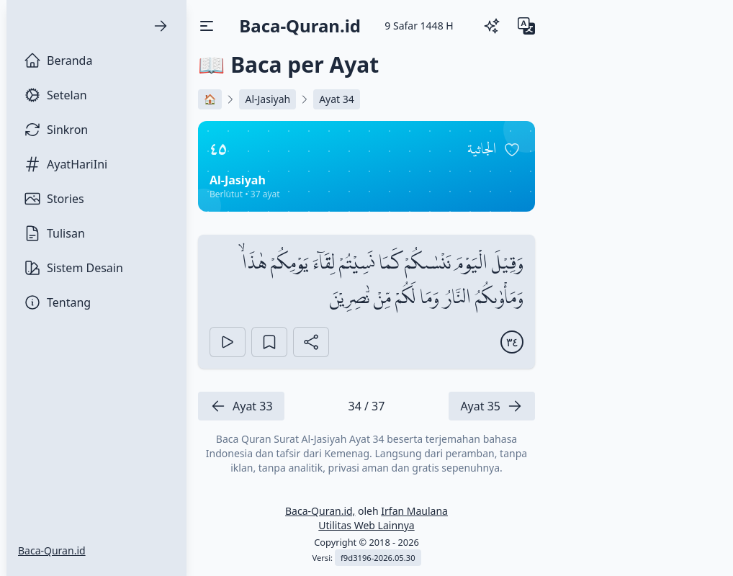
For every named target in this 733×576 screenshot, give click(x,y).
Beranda (58, 60)
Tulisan (54, 233)
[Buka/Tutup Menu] (206, 26)
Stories (54, 198)
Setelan (55, 95)
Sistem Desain (73, 267)
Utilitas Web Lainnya (366, 525)
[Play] (228, 342)
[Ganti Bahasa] (526, 26)
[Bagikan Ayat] (311, 342)
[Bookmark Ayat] (269, 342)
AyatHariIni (65, 164)
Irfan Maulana (414, 511)
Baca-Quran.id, (320, 511)
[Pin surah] (511, 149)
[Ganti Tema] (491, 26)
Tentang (57, 302)
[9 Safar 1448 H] (419, 26)
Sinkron (56, 129)
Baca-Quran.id (52, 550)
